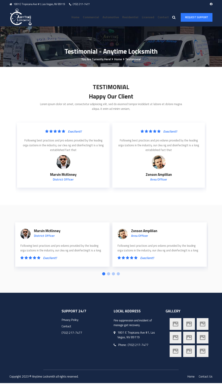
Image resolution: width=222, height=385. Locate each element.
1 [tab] (103, 275)
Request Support (196, 17)
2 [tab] (108, 275)
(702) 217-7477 (79, 4)
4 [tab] (118, 275)
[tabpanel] (62, 247)
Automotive (111, 17)
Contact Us (205, 378)
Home (77, 17)
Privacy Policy (70, 322)
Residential (131, 17)
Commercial (92, 17)
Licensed (148, 17)
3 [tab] (113, 275)
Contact (163, 17)
